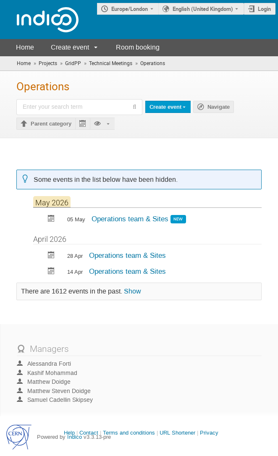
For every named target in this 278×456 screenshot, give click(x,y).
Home (25, 47)
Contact (88, 432)
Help (69, 432)
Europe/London (129, 9)
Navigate (218, 107)
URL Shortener (177, 432)
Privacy (209, 432)
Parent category (51, 124)
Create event (70, 47)
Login (264, 9)
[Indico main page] (39, 19)
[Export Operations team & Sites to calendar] (51, 219)
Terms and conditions (129, 432)
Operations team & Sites (131, 218)
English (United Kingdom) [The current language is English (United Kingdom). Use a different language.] (203, 9)
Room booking (138, 47)
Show (132, 291)
